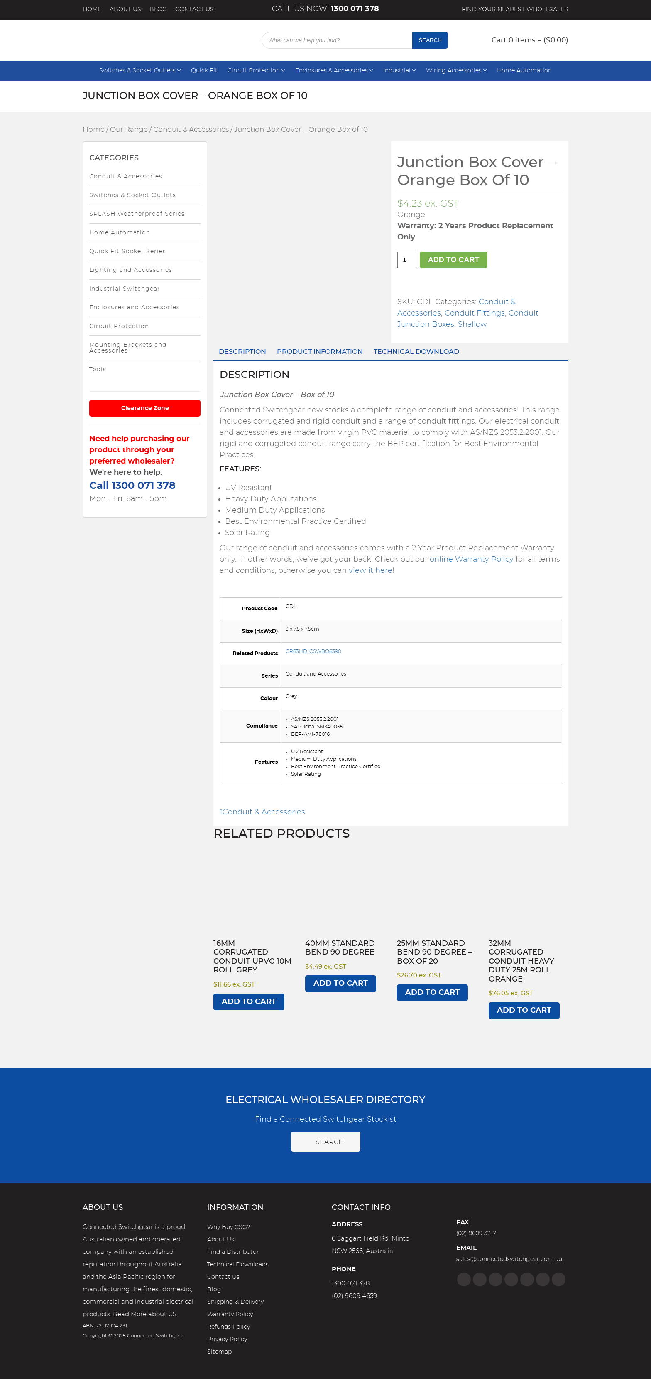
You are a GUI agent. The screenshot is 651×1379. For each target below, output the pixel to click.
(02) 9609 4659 (354, 1296)
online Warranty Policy (472, 559)
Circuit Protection (254, 71)
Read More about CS (144, 1314)
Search (430, 40)
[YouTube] (543, 1279)
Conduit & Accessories (191, 129)
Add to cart (454, 260)
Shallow (472, 324)
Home (92, 9)
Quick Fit (204, 71)
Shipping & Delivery (235, 1302)
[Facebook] (464, 1279)
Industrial (397, 71)
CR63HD (296, 651)
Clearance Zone (145, 408)
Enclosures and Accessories (134, 308)
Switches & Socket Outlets (137, 71)
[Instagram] (480, 1279)
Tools (97, 370)
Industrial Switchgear (124, 289)
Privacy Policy (227, 1339)
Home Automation (524, 71)
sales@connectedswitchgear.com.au (509, 1259)
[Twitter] (495, 1279)
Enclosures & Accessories (331, 71)
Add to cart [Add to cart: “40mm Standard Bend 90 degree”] (340, 983)
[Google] (527, 1279)
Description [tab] (242, 351)
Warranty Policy (230, 1314)
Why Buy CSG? (228, 1227)
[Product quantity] (407, 260)
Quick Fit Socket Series (127, 251)
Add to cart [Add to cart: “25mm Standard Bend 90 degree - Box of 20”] (432, 993)
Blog (158, 9)
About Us (125, 9)
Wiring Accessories (454, 71)
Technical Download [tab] (416, 351)
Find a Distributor (233, 1252)
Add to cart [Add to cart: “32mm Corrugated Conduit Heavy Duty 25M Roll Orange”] (524, 1010)
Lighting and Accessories (130, 270)
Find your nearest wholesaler (515, 9)
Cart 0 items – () (530, 40)
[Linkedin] (511, 1279)
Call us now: (325, 9)
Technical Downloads (238, 1265)
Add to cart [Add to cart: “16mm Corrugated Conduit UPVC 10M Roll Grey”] (249, 1002)
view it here (370, 571)
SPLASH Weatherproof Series (137, 214)
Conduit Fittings (475, 313)
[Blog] (558, 1279)
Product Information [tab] (320, 351)
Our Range (129, 129)
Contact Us (194, 9)
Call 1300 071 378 (132, 486)
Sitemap (219, 1352)
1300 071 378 (351, 1283)
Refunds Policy (228, 1327)
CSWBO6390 (325, 651)
